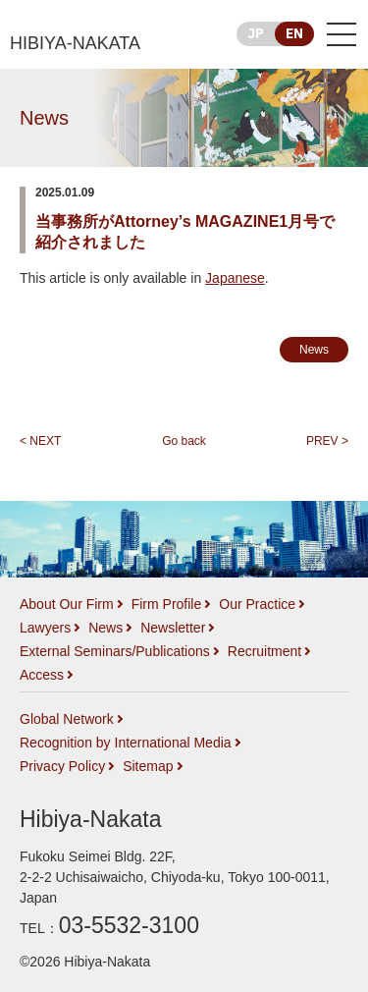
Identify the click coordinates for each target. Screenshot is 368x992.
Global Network (67, 719)
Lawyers (45, 627)
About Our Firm (67, 604)
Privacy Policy (62, 766)
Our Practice (257, 604)
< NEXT (40, 441)
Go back (184, 441)
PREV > (327, 441)
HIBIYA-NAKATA (75, 43)
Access (42, 675)
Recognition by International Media (126, 742)
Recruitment (264, 651)
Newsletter (172, 627)
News (44, 118)
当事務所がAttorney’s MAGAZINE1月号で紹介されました (185, 231)
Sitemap (148, 766)
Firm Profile (166, 604)
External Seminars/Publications (115, 651)
